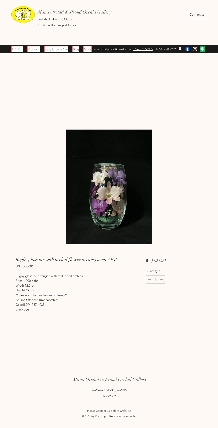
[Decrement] (149, 279)
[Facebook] (187, 49)
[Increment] (161, 279)
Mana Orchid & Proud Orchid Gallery (110, 379)
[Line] (202, 49)
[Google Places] (180, 49)
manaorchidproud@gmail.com (111, 49)
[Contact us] (197, 14)
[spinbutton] (155, 279)
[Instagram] (195, 49)
